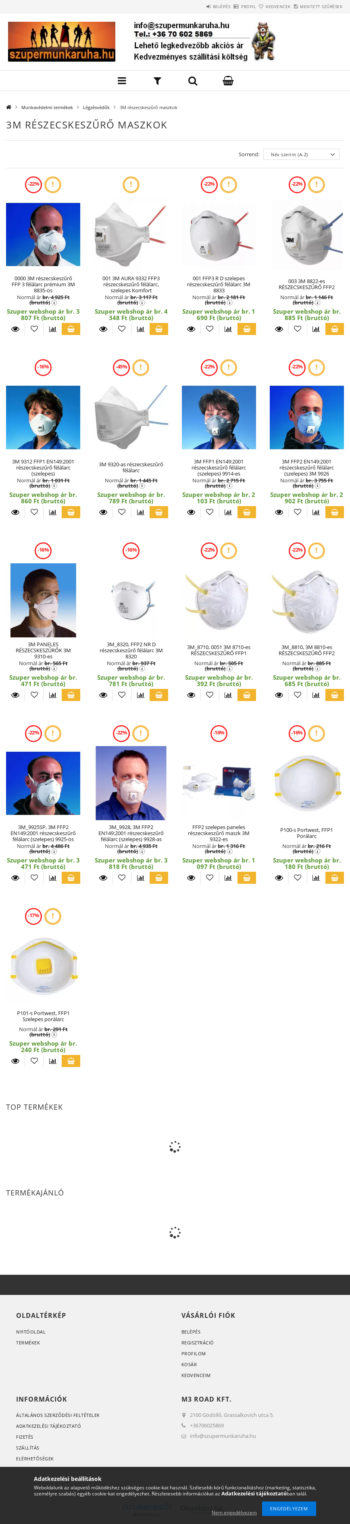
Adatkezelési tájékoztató (48, 1426)
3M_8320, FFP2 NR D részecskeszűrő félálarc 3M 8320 (131, 650)
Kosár (189, 1364)
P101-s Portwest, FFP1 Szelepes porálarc (43, 1016)
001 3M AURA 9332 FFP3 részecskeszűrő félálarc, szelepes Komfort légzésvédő (131, 287)
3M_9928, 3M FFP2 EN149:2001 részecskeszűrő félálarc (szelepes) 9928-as (131, 833)
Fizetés (24, 1437)
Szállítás (28, 1448)
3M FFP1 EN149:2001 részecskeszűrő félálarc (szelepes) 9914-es (219, 468)
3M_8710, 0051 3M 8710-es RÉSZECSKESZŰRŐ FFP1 (218, 650)
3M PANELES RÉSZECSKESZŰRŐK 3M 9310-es (43, 650)
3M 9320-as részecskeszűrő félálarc (131, 467)
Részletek (15, 329)
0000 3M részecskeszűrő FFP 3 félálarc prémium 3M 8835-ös (43, 284)
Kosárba (71, 329)
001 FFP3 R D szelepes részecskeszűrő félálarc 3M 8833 (218, 284)
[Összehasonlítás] (53, 329)
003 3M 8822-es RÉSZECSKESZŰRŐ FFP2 (307, 284)
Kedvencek (264, 6)
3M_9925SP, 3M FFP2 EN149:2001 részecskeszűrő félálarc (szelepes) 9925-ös (43, 833)
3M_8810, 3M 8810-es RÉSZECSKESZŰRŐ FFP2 (307, 650)
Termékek (28, 1343)
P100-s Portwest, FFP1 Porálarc (306, 833)
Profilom (193, 1353)
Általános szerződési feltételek (58, 1415)
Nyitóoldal (31, 1332)
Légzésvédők (96, 107)
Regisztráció (197, 1343)
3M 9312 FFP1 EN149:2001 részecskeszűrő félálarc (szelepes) (43, 468)
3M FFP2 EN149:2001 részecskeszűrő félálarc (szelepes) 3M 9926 (306, 468)
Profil (226, 6)
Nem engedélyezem (234, 1512)
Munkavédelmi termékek (47, 107)
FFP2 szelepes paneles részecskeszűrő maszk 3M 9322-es (219, 833)
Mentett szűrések (317, 6)
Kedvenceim (196, 1375)
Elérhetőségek (35, 1459)
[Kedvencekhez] (34, 329)
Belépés (190, 6)
